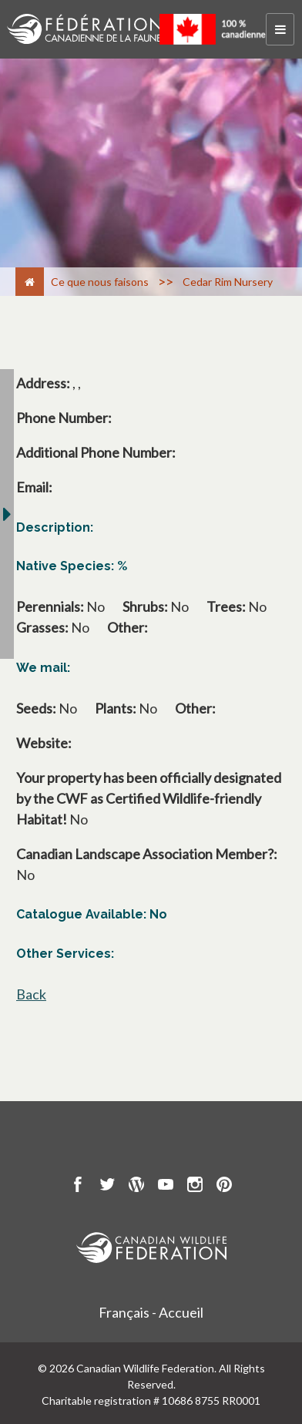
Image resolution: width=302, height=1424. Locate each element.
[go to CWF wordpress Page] (136, 1187)
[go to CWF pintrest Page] (224, 1187)
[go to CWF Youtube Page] (165, 1187)
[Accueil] (29, 281)
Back (31, 994)
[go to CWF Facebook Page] (78, 1187)
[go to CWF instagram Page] (195, 1187)
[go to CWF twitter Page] (107, 1187)
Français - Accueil (151, 1312)
